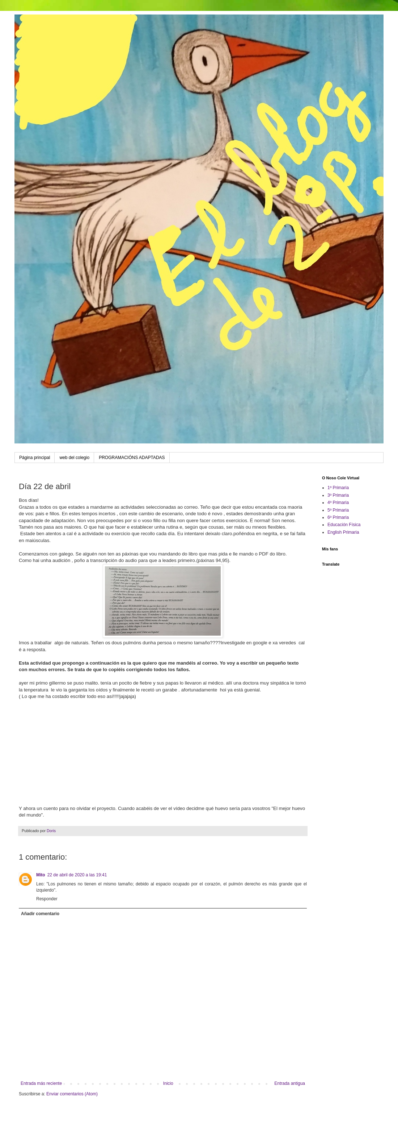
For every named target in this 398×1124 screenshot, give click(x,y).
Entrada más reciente (41, 1083)
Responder (47, 898)
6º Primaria (338, 517)
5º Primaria (338, 510)
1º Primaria (338, 487)
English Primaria (343, 532)
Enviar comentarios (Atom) (72, 1093)
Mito (40, 874)
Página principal (34, 457)
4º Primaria (338, 502)
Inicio (168, 1083)
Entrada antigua (289, 1083)
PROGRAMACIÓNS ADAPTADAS (132, 457)
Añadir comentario (40, 913)
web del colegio (74, 457)
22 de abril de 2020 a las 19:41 (77, 874)
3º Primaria (338, 495)
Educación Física (343, 524)
